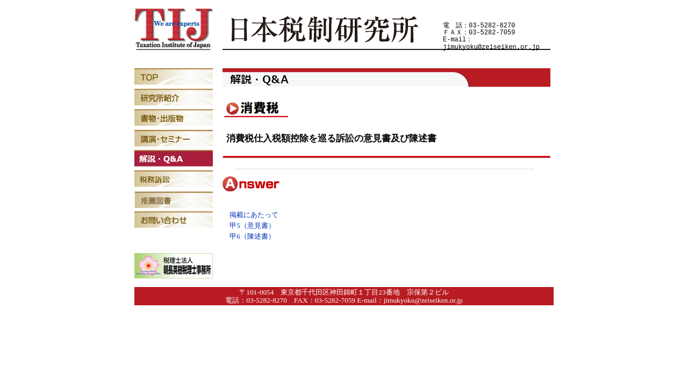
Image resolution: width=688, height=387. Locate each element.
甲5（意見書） (252, 225)
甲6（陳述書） (252, 236)
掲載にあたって (254, 215)
